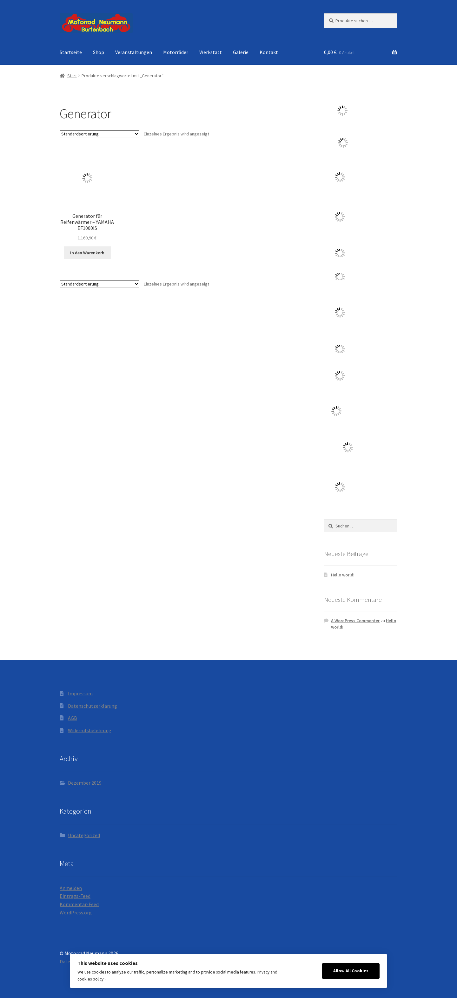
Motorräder (175, 52)
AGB (72, 718)
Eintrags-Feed (75, 896)
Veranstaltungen (133, 52)
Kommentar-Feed (79, 904)
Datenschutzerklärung (92, 706)
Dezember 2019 (85, 783)
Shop (98, 52)
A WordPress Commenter (355, 620)
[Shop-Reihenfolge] (99, 133)
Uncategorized (84, 835)
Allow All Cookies (350, 971)
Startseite (71, 52)
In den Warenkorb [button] (87, 253)
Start (72, 76)
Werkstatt (210, 52)
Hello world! (342, 575)
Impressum (80, 693)
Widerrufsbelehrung (89, 730)
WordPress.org (76, 912)
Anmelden (71, 888)
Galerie (240, 52)
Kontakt (269, 52)
